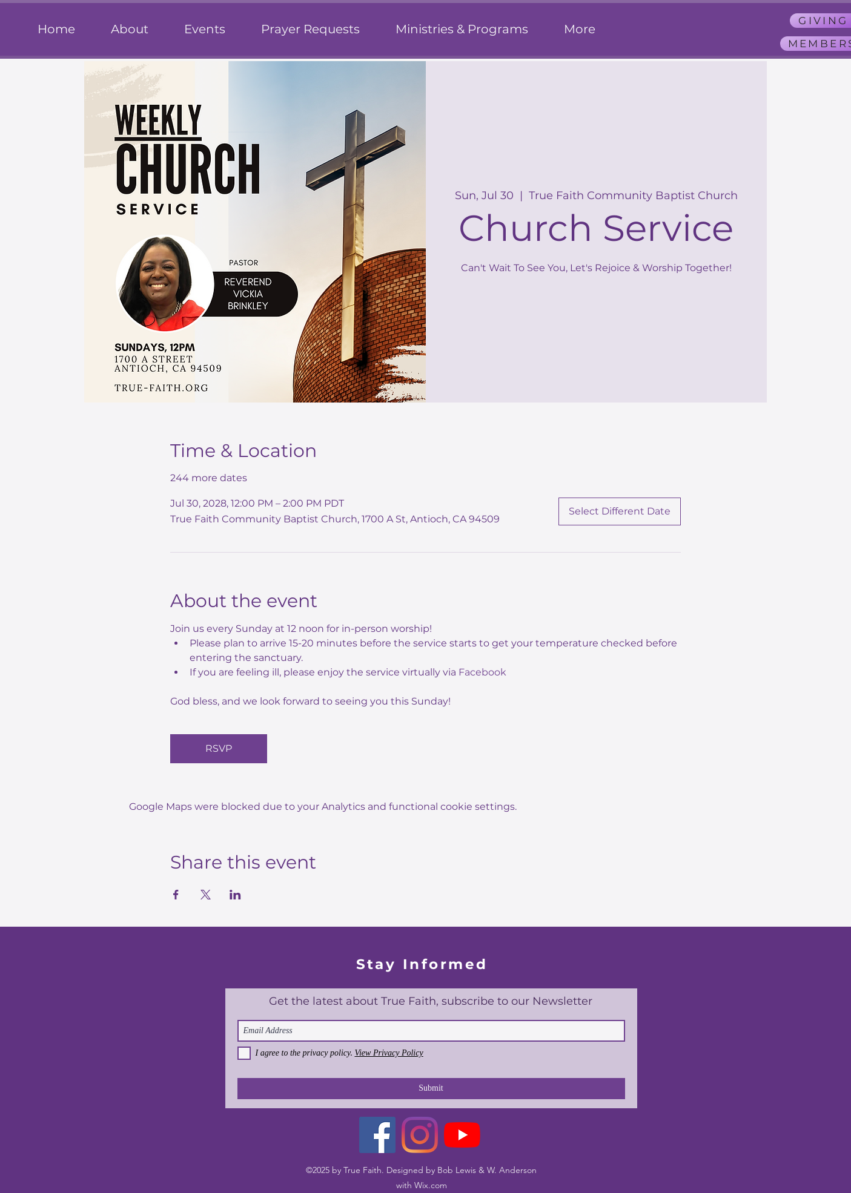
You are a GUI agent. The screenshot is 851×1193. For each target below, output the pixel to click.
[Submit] (431, 1088)
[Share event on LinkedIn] (235, 894)
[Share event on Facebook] (176, 894)
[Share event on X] (205, 894)
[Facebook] (377, 1135)
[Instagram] (420, 1135)
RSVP (218, 748)
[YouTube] (462, 1135)
